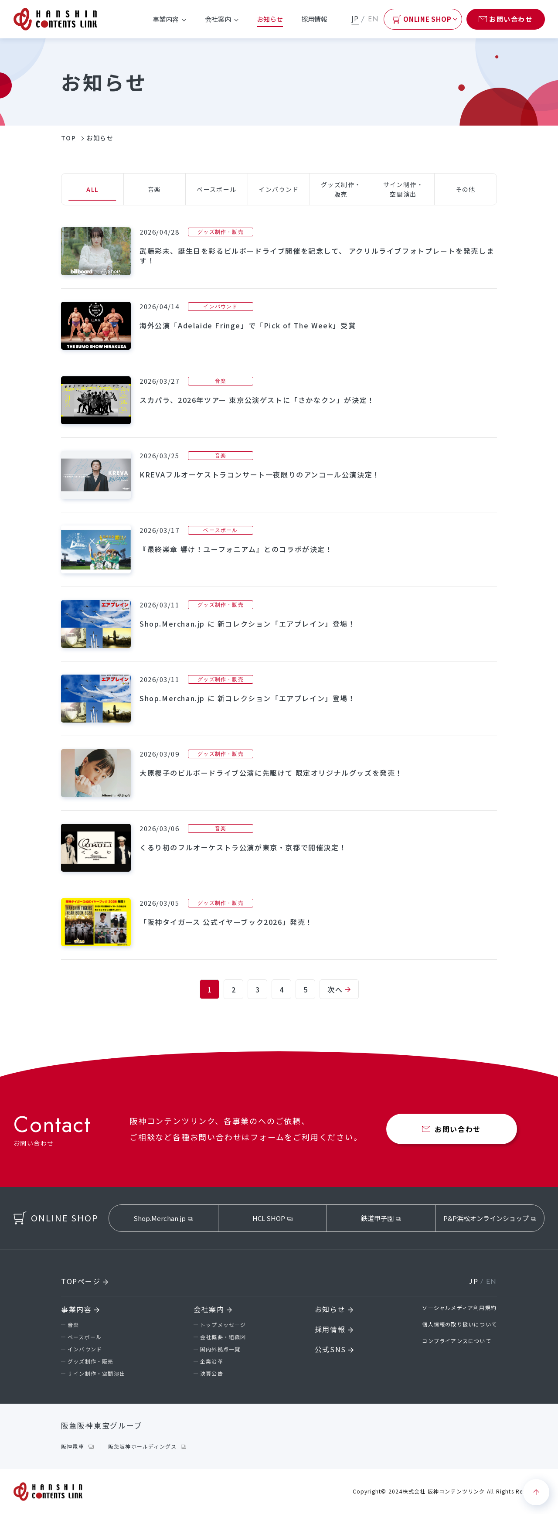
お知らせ (270, 19)
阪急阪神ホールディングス (142, 1446)
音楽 (73, 1324)
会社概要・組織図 (223, 1336)
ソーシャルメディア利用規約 (459, 1307)
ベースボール (85, 1336)
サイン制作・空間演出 (96, 1373)
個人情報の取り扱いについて (459, 1324)
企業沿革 (211, 1361)
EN (373, 19)
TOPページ (84, 1281)
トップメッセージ (223, 1324)
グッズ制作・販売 (91, 1361)
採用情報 (314, 19)
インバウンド (85, 1349)
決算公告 (211, 1373)
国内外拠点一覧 (220, 1349)
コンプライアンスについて (456, 1340)
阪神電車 (72, 1446)
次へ (338, 989)
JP (355, 19)
